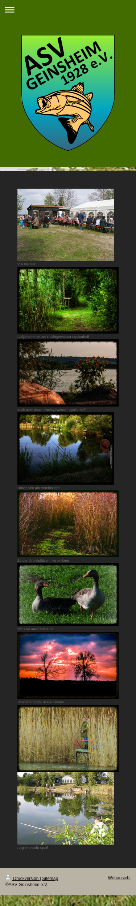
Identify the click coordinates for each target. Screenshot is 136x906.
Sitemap (50, 878)
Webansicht (119, 877)
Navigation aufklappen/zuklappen (68, 9)
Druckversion (22, 878)
